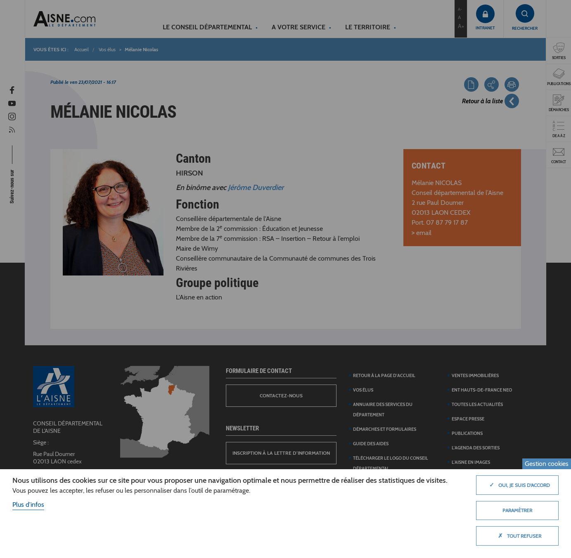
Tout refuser (517, 536)
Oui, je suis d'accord (517, 485)
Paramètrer (517, 510)
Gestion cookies (547, 464)
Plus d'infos (28, 504)
